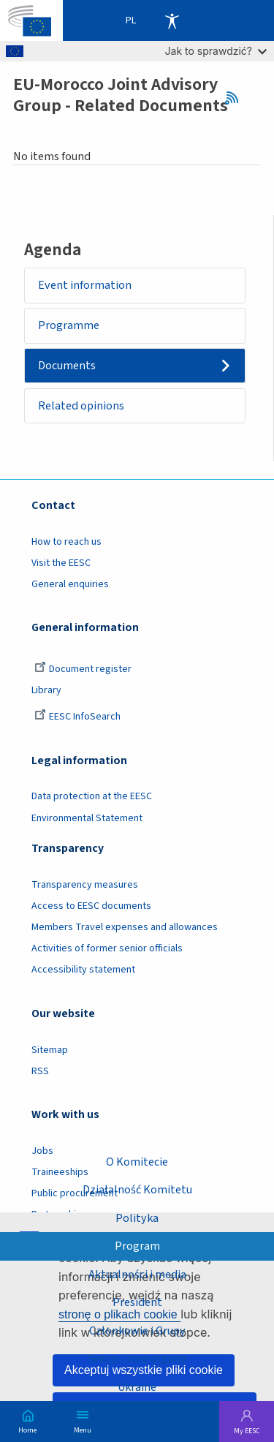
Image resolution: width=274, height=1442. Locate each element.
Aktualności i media (137, 1275)
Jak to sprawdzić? (216, 51)
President (137, 1302)
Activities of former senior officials (107, 948)
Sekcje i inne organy (137, 1359)
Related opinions (81, 406)
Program (137, 1246)
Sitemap (49, 1050)
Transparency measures (84, 884)
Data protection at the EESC (91, 796)
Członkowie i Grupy (137, 1331)
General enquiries (70, 584)
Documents (67, 366)
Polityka (137, 1218)
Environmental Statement (86, 818)
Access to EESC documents (91, 906)
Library (46, 690)
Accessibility (171, 20)
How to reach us (66, 542)
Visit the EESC (61, 563)
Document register (83, 669)
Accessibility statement (83, 969)
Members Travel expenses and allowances (124, 927)
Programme (68, 325)
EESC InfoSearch (77, 716)
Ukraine (137, 1387)
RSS (236, 98)
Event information (85, 285)
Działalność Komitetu (137, 1190)
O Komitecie (137, 1162)
